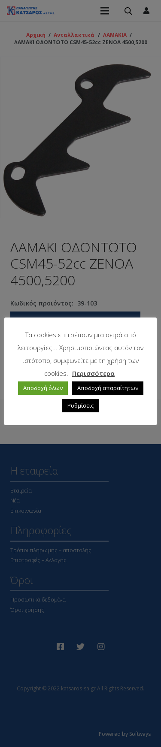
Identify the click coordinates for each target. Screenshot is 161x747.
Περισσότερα (93, 373)
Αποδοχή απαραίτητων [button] (107, 388)
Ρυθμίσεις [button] (80, 405)
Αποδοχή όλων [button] (43, 388)
